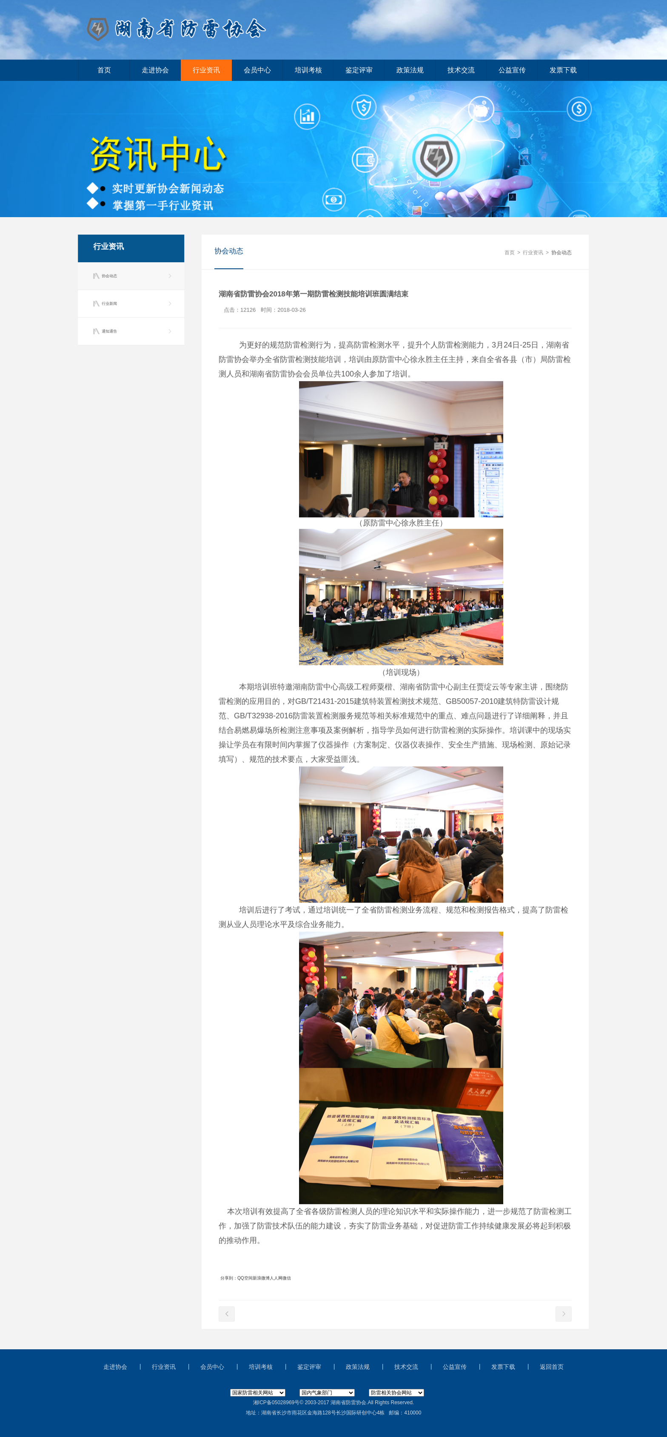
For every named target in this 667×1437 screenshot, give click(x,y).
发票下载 (563, 70)
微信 (286, 1278)
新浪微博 (261, 1278)
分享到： (228, 1278)
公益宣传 (512, 70)
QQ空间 (245, 1278)
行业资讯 (206, 70)
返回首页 (552, 1366)
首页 (104, 70)
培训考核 (308, 70)
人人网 (276, 1278)
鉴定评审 (359, 70)
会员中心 (257, 70)
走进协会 (155, 70)
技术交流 (461, 70)
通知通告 (108, 331)
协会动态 (108, 276)
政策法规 (410, 70)
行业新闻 (108, 303)
